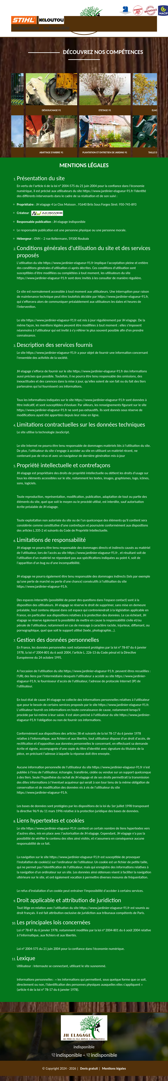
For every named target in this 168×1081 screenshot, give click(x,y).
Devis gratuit (89, 1068)
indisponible (26, 28)
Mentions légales (114, 1068)
